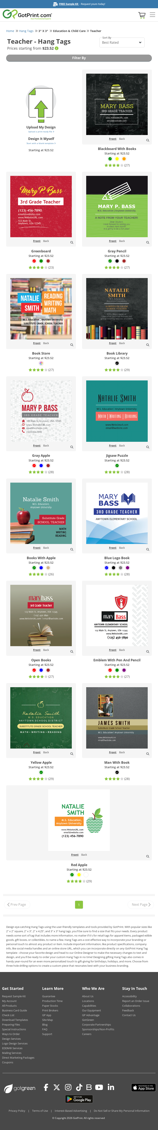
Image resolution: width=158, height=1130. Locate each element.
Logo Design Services (15, 1043)
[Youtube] (99, 1087)
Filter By (79, 58)
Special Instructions (14, 1029)
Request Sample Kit (14, 996)
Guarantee (48, 996)
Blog (45, 1024)
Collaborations (131, 1005)
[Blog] (88, 1087)
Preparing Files (11, 1024)
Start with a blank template (41, 143)
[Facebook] (46, 1087)
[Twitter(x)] (56, 1087)
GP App (46, 1015)
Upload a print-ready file (41, 131)
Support (47, 1034)
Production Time (52, 1001)
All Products (9, 1005)
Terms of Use (40, 1111)
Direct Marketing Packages (18, 1057)
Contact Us (129, 1015)
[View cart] (141, 15)
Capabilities (89, 1005)
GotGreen (88, 1020)
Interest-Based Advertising (71, 1111)
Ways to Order (11, 1034)
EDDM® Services (12, 1048)
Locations (88, 1001)
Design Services (11, 1039)
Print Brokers (50, 1010)
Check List (8, 1015)
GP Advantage (90, 1015)
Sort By (106, 37)
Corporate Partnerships (96, 1024)
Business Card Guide (14, 1010)
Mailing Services (11, 1053)
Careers (86, 1034)
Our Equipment (91, 1010)
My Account (9, 1001)
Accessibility (129, 996)
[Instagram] (68, 1087)
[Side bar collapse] (152, 15)
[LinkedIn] (111, 1087)
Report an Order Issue (135, 1001)
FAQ (44, 1029)
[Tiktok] (79, 1087)
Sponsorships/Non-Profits (98, 1029)
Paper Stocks (50, 1005)
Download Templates (15, 1020)
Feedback (128, 1010)
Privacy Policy (17, 1111)
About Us (87, 996)
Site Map (47, 1020)
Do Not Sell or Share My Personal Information (122, 1111)
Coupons (7, 1062)
